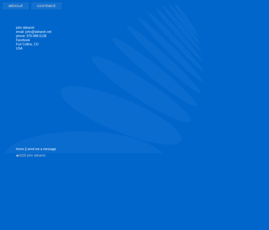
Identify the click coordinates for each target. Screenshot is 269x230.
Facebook (23, 40)
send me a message (41, 149)
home (20, 149)
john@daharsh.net (38, 32)
